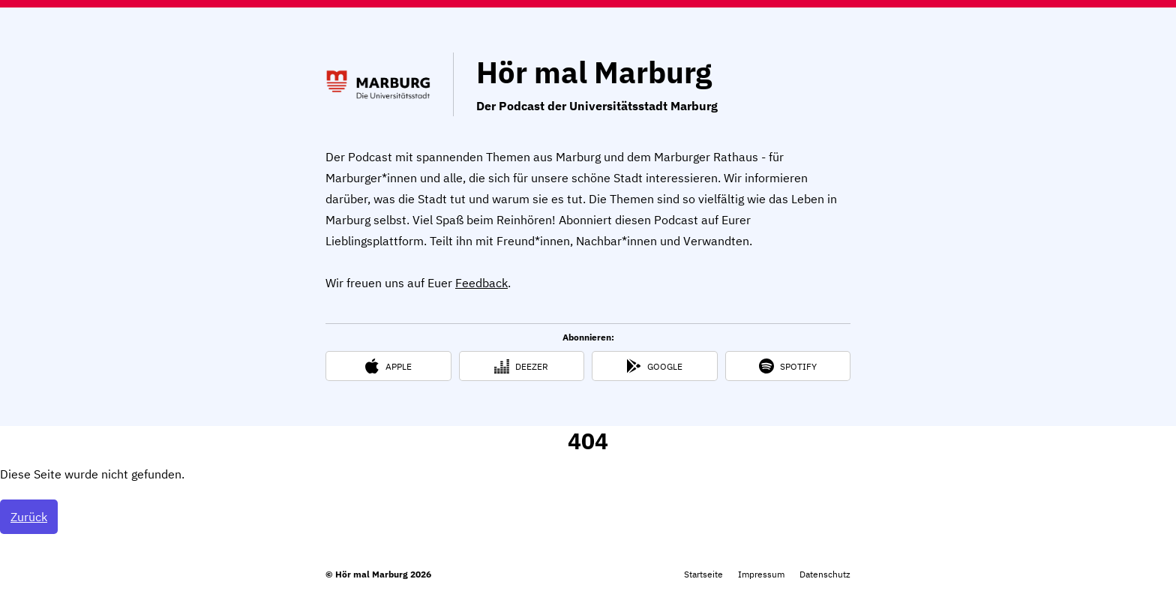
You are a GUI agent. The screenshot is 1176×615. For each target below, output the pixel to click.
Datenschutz (825, 574)
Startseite (703, 574)
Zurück (28, 516)
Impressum (761, 574)
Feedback (481, 282)
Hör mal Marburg (594, 72)
